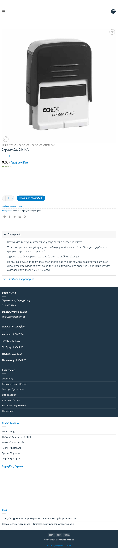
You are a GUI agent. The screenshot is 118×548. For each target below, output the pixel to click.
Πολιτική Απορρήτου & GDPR (17, 437)
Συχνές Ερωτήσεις (11, 458)
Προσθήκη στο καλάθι (31, 198)
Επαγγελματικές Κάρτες (14, 384)
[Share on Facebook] (9, 217)
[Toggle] (5, 234)
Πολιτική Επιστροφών (13, 442)
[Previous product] (9, 156)
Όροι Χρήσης (8, 431)
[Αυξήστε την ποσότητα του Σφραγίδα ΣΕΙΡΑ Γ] (12, 198)
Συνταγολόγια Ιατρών (13, 389)
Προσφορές (8, 411)
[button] (3, 11)
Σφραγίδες (24, 145)
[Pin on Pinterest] (24, 217)
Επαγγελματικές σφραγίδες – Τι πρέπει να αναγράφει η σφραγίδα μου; (38, 524)
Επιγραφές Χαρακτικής (14, 405)
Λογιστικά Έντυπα (11, 400)
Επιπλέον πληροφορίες (18, 279)
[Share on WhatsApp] (4, 217)
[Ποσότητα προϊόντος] (8, 198)
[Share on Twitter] (14, 217)
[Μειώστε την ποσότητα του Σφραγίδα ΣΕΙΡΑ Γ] (3, 198)
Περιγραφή (11, 234)
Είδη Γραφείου (9, 395)
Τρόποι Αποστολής (11, 448)
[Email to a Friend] (19, 217)
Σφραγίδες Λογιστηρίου (43, 145)
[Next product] (4, 156)
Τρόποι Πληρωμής (11, 453)
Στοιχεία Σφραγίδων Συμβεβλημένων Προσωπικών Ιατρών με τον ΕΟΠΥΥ (39, 518)
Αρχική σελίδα (9, 145)
